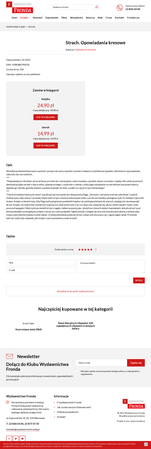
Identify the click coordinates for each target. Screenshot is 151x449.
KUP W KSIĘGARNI (45, 117)
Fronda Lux (133, 17)
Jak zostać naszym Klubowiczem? (74, 407)
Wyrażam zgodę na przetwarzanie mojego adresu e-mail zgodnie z (110, 372)
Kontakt (119, 17)
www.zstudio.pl (138, 421)
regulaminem (86, 374)
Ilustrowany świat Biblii (28, 329)
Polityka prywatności (68, 411)
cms (128, 421)
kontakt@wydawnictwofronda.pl (23, 429)
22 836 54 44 (132, 9)
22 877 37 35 (31, 423)
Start (14, 17)
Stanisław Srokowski (85, 49)
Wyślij (139, 280)
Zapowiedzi (51, 17)
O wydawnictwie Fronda (69, 402)
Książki (25, 17)
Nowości (37, 17)
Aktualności (76, 17)
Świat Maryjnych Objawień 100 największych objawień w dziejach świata (75, 325)
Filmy (64, 17)
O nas (109, 17)
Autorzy (90, 17)
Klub (100, 17)
